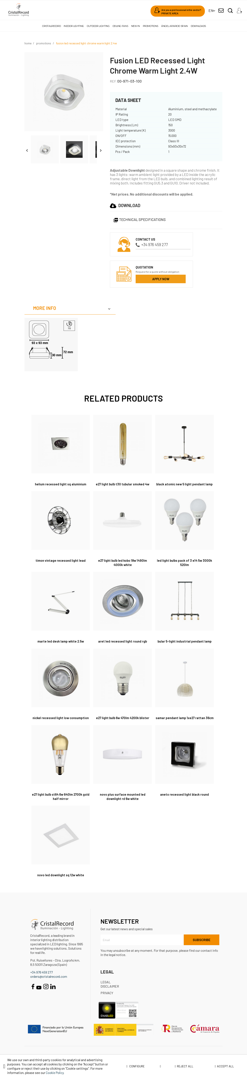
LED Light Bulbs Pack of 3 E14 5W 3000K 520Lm (184, 567)
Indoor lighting (74, 26)
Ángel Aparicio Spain (174, 26)
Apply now (160, 279)
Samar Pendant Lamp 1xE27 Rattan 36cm (184, 724)
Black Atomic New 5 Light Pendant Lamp (184, 486)
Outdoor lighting (98, 26)
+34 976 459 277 (152, 244)
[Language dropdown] (210, 10)
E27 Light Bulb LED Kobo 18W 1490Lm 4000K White (122, 567)
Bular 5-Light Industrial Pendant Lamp (184, 645)
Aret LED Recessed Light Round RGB (123, 645)
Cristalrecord (51, 26)
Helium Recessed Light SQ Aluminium (60, 484)
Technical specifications (139, 219)
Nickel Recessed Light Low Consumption (61, 724)
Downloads (198, 26)
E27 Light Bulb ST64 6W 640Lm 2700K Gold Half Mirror (61, 805)
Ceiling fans (120, 26)
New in (135, 26)
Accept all (224, 1066)
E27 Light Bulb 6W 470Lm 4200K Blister (122, 722)
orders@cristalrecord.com (48, 985)
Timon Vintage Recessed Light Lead (60, 565)
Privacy (107, 1001)
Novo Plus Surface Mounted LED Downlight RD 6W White (122, 805)
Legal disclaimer (110, 992)
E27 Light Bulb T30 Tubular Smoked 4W (122, 484)
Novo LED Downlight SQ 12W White (60, 883)
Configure (143, 1066)
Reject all (184, 1066)
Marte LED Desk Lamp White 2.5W (60, 645)
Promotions (150, 26)
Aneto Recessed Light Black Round (184, 803)
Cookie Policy (55, 1073)
